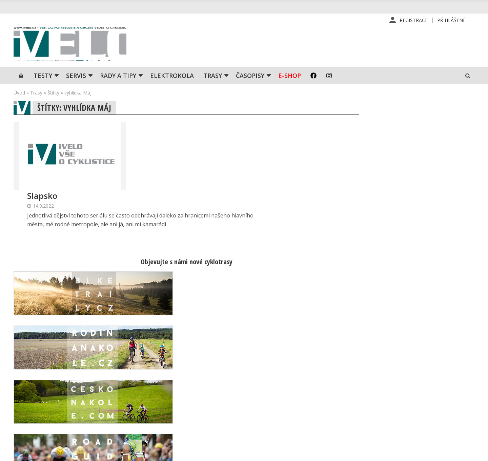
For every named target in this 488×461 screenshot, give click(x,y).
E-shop (289, 76)
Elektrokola (172, 76)
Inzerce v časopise (291, 394)
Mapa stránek (395, 394)
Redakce (280, 372)
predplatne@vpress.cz (200, 410)
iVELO (71, 44)
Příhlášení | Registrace (405, 372)
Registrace (414, 20)
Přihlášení (450, 20)
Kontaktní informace (402, 383)
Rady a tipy (118, 76)
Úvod (19, 93)
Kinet (467, 452)
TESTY (43, 76)
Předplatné (283, 383)
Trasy (212, 76)
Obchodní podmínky (293, 415)
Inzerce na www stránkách (300, 404)
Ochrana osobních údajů (297, 426)
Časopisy (250, 76)
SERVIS (76, 76)
